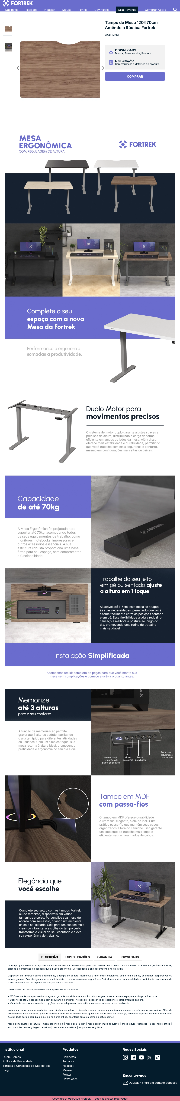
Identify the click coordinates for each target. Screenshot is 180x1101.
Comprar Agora (155, 9)
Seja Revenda (127, 9)
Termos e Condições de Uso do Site (26, 1065)
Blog (6, 1070)
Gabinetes (11, 9)
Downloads (101, 9)
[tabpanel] (90, 998)
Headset (49, 9)
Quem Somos (12, 1057)
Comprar (135, 76)
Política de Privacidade (18, 1061)
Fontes (82, 9)
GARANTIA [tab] (104, 957)
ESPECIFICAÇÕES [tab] (77, 957)
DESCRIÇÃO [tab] (49, 957)
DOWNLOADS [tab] (129, 957)
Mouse (66, 9)
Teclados (31, 9)
